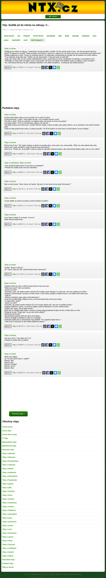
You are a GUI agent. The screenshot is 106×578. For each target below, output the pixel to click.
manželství (16, 40)
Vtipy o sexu (7, 529)
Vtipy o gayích (7, 484)
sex (18, 36)
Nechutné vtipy (8, 450)
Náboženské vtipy (9, 446)
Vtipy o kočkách (8, 491)
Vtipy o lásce (7, 495)
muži (25, 40)
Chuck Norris (38, 36)
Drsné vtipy (6, 431)
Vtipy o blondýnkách (10, 461)
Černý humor (7, 427)
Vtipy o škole (7, 541)
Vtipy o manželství (11, 163)
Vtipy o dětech (7, 468)
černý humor (9, 36)
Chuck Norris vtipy (9, 434)
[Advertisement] (53, 87)
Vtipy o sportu (7, 537)
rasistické (85, 36)
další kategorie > (37, 40)
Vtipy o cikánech (8, 465)
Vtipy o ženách (8, 552)
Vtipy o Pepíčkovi (9, 510)
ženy (94, 36)
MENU (53, 16)
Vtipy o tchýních (8, 544)
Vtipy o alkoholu (8, 453)
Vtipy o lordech (8, 499)
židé (59, 36)
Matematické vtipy (9, 442)
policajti (75, 36)
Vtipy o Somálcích (9, 533)
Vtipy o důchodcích (10, 476)
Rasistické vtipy (8, 559)
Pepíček (26, 36)
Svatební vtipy (7, 563)
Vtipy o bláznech (8, 457)
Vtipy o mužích (8, 506)
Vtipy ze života (10, 48)
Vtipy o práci (7, 518)
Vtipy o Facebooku (9, 480)
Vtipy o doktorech (9, 472)
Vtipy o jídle (7, 487)
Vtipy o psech (7, 525)
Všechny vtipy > (18, 414)
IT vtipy (5, 438)
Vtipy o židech (7, 556)
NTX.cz (27, 574)
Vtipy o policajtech (9, 514)
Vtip (14, 67)
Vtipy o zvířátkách (9, 548)
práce (6, 40)
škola (67, 36)
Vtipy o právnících (9, 522)
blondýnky (51, 36)
